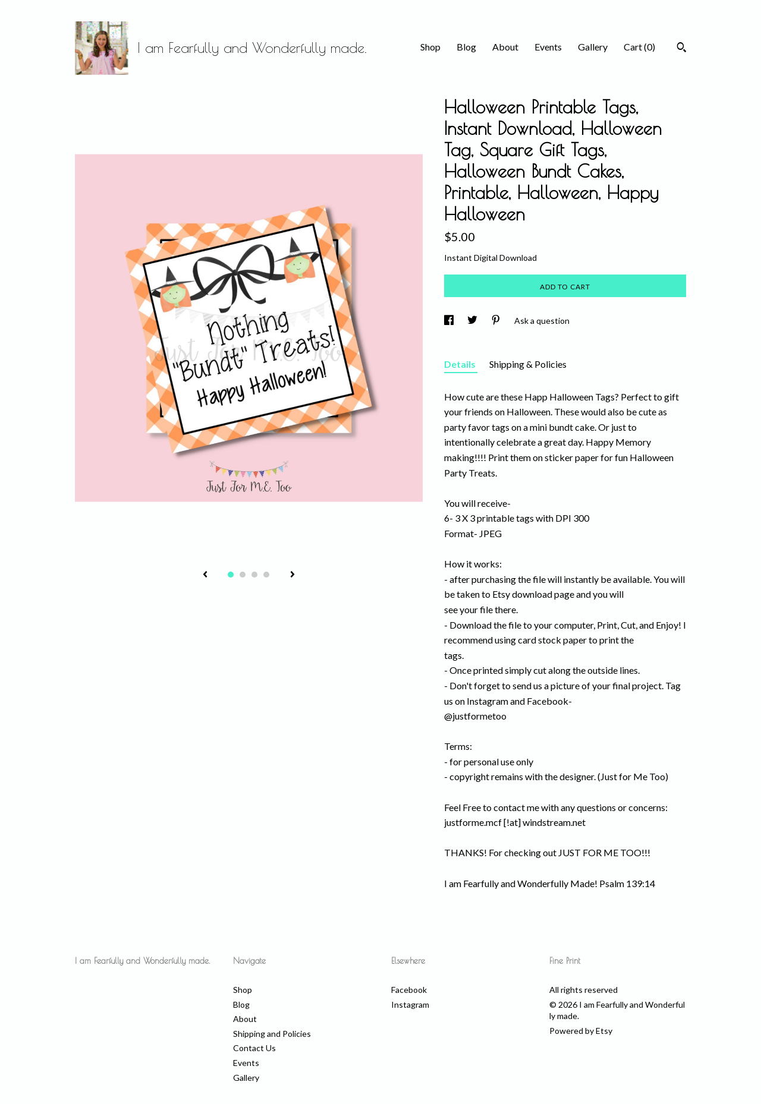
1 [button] (231, 575)
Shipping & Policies (528, 364)
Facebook (409, 990)
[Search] (681, 48)
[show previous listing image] (205, 575)
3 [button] (254, 575)
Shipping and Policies (272, 1034)
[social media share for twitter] (473, 321)
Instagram (410, 1004)
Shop (430, 46)
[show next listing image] (292, 575)
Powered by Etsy (580, 1031)
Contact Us (254, 1048)
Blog (466, 46)
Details (460, 364)
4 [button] (266, 575)
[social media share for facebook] (449, 321)
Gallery (593, 46)
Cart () (639, 46)
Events (548, 46)
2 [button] (243, 575)
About (505, 46)
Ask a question (542, 321)
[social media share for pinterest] (496, 321)
